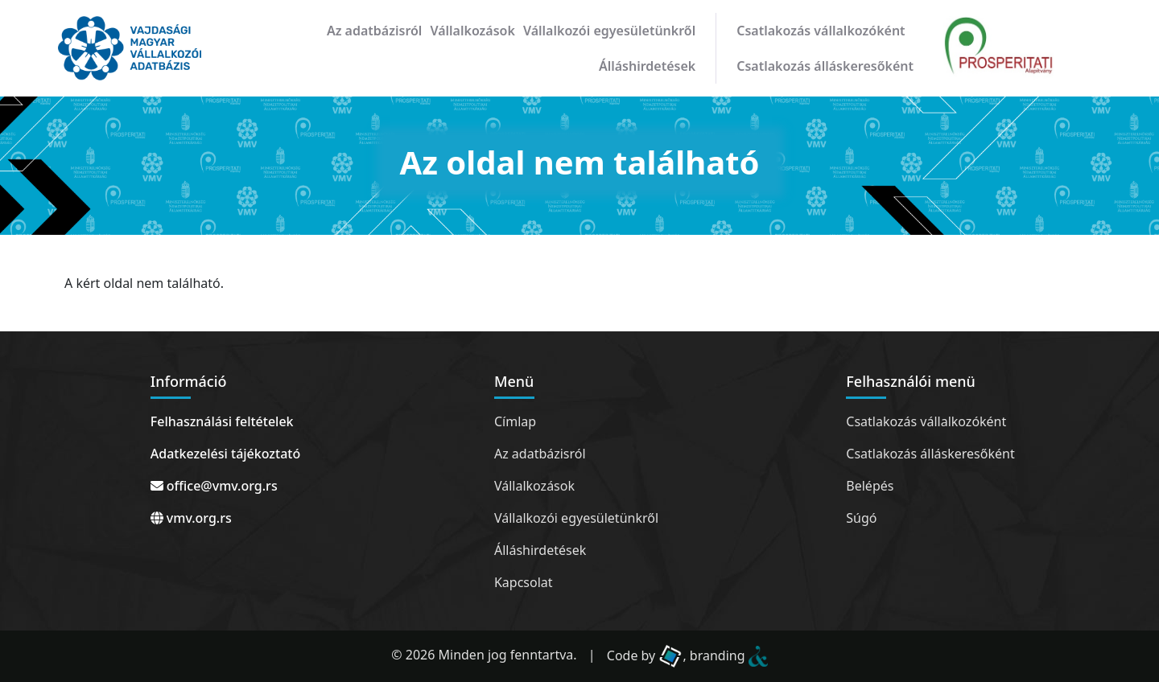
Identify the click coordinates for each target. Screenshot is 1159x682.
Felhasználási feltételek (222, 421)
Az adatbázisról (374, 30)
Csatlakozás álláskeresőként (825, 66)
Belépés (869, 486)
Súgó (861, 518)
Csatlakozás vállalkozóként (820, 30)
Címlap (515, 421)
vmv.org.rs (191, 518)
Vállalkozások (472, 30)
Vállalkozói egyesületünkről (609, 30)
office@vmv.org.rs (214, 486)
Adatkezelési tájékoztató (225, 453)
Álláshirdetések (647, 66)
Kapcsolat (523, 582)
